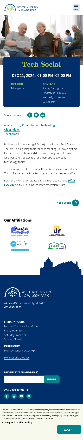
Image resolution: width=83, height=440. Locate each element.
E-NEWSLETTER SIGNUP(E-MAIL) (21, 372)
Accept (69, 431)
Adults (8, 125)
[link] (29, 115)
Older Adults (12, 129)
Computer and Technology (38, 125)
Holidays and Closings (16, 357)
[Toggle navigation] (76, 7)
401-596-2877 (13, 307)
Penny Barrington (53, 88)
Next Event (64, 203)
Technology (11, 134)
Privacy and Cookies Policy (17, 424)
